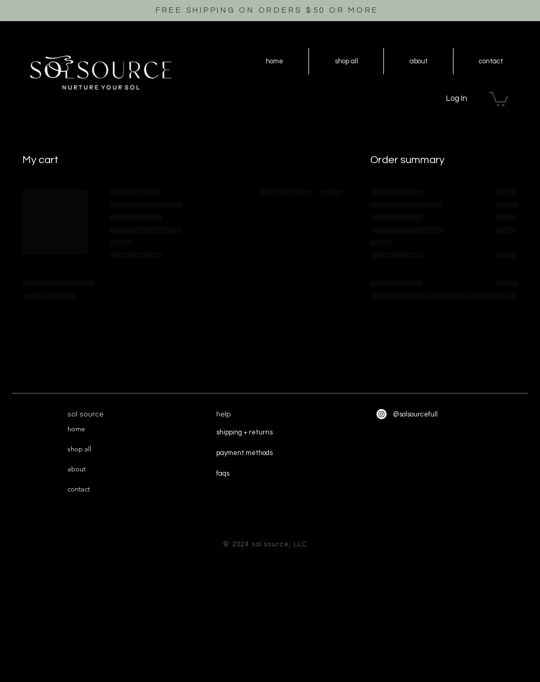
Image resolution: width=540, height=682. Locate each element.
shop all (79, 449)
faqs (222, 473)
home (76, 429)
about (76, 469)
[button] (498, 98)
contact (79, 489)
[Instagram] (382, 414)
